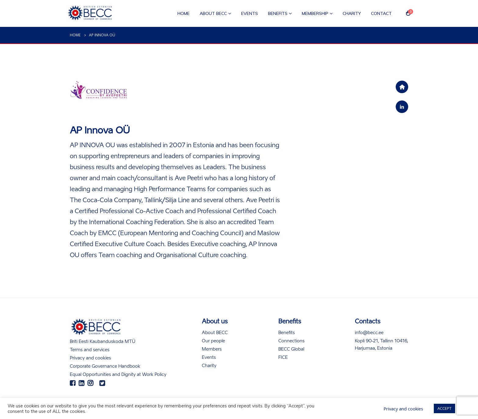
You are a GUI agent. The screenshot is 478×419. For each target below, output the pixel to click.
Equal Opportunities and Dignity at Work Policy (118, 375)
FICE (283, 357)
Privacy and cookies (90, 358)
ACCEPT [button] (444, 408)
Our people (213, 341)
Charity (352, 13)
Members (212, 349)
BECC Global (291, 349)
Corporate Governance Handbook (105, 366)
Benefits (277, 13)
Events (249, 13)
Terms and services (89, 350)
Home (183, 13)
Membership (315, 13)
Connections (291, 341)
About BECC (213, 13)
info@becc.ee (369, 333)
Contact (381, 13)
